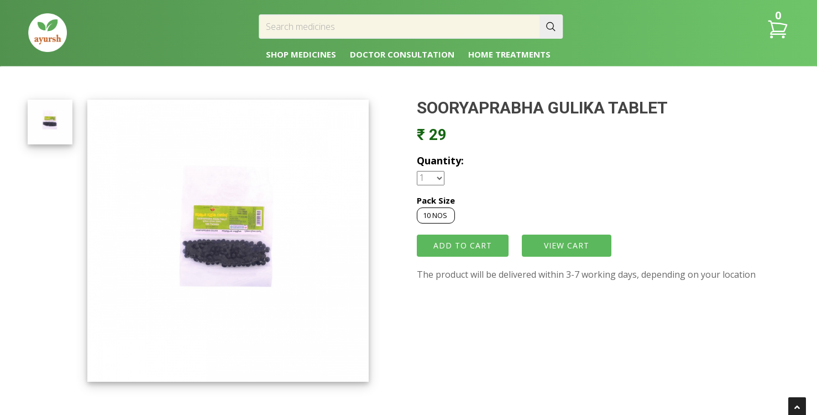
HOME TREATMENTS (509, 54)
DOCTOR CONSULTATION (402, 54)
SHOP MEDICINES (301, 54)
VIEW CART (566, 245)
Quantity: (440, 160)
